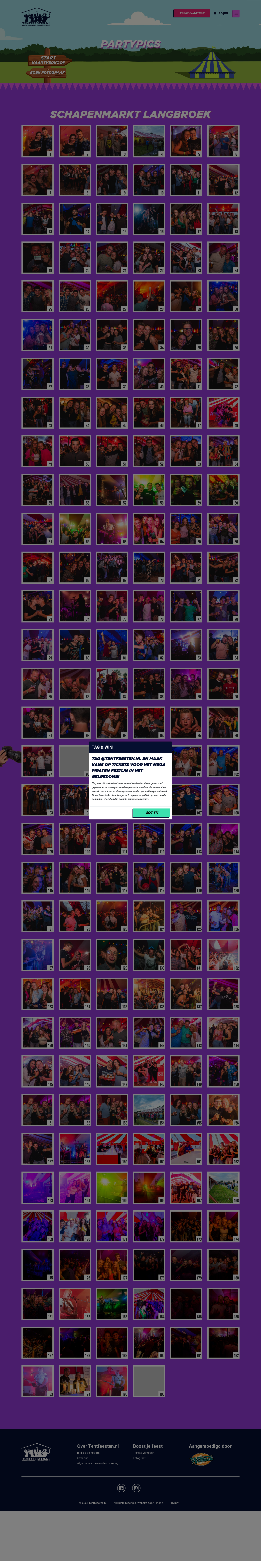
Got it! (151, 812)
